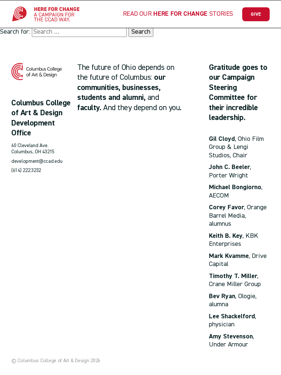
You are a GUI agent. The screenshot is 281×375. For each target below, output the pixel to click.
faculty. (89, 108)
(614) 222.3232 (26, 170)
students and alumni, (111, 98)
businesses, (141, 88)
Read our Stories (178, 14)
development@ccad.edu (36, 161)
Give (256, 14)
